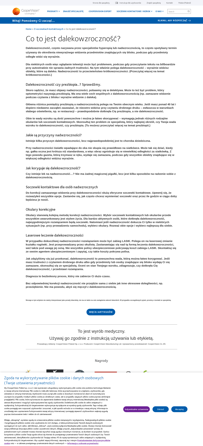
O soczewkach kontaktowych (48, 29)
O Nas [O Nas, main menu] (158, 11)
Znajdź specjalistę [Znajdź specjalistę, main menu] (73, 11)
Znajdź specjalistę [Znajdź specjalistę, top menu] (154, 2)
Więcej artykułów (101, 312)
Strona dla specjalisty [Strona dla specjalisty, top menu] (101, 2)
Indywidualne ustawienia (136, 410)
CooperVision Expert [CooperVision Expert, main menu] (100, 11)
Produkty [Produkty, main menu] (52, 11)
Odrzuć (160, 410)
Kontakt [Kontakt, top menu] (169, 2)
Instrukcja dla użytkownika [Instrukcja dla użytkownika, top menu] (130, 2)
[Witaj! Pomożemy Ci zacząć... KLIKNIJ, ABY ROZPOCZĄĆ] (101, 20)
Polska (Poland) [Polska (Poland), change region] (185, 2)
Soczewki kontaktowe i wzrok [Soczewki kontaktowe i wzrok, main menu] (133, 11)
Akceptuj (179, 410)
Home (28, 29)
